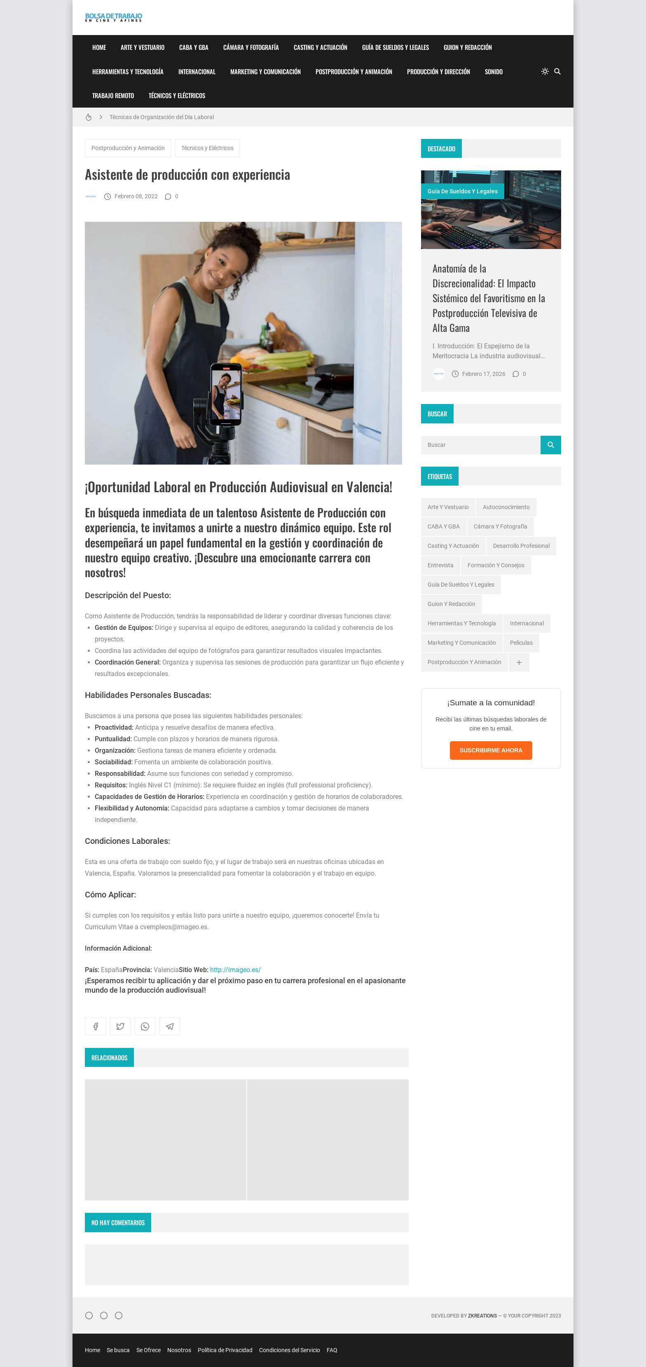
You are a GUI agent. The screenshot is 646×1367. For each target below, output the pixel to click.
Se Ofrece (148, 1350)
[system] (545, 71)
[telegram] (169, 1026)
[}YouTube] (119, 1315)
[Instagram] (89, 1315)
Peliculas (521, 642)
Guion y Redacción (468, 47)
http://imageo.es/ (235, 970)
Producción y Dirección (438, 71)
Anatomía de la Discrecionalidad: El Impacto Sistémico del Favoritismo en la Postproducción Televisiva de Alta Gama (489, 298)
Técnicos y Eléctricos (177, 95)
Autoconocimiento (506, 507)
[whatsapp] (145, 1026)
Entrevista (441, 565)
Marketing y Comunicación (265, 71)
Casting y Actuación (320, 47)
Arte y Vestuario (142, 47)
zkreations (482, 1316)
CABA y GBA (193, 47)
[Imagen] (491, 209)
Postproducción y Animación (354, 71)
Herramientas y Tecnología (128, 71)
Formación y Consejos (496, 565)
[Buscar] (557, 71)
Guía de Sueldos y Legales (395, 47)
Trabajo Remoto (113, 95)
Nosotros (179, 1350)
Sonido (494, 71)
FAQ (332, 1350)
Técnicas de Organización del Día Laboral (162, 117)
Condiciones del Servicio (289, 1350)
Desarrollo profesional (521, 546)
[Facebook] (104, 1315)
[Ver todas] (519, 662)
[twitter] (120, 1026)
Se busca (118, 1350)
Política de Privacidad (225, 1350)
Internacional (196, 71)
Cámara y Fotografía (251, 47)
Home (99, 47)
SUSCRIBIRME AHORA (491, 750)
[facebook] (95, 1026)
